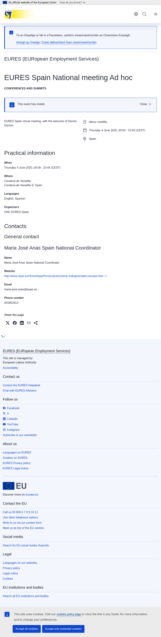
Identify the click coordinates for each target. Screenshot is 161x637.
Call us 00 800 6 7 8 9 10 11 (20, 512)
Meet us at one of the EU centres (23, 527)
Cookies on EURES (15, 457)
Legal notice (10, 573)
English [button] (136, 14)
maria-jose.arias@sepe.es (20, 289)
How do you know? (72, 2)
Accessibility (10, 367)
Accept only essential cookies (63, 628)
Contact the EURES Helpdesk (21, 385)
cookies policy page (69, 614)
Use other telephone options (20, 517)
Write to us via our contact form (22, 522)
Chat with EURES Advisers (19, 390)
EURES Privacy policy (16, 463)
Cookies (8, 578)
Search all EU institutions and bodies (26, 596)
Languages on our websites (20, 562)
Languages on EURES (17, 452)
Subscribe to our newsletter (20, 435)
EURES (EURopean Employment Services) (36, 351)
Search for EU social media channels (26, 545)
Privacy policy (11, 568)
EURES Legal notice (15, 468)
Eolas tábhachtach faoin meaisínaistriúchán (69, 42)
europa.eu (32, 494)
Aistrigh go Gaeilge (28, 42)
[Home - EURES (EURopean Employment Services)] (22, 14)
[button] (8, 323)
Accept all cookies (26, 628)
